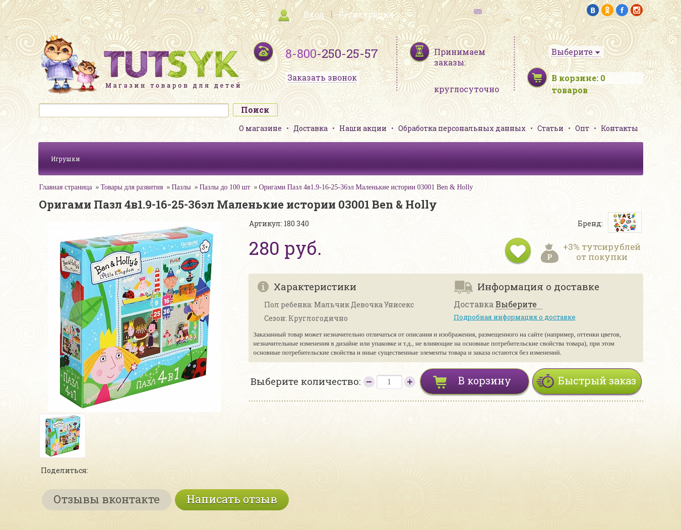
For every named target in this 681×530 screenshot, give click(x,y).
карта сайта (176, 10)
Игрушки (65, 159)
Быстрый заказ (597, 380)
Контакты (619, 128)
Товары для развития (131, 187)
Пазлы (181, 187)
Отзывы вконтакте (106, 499)
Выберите (516, 304)
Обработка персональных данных (462, 128)
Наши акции (363, 128)
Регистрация (366, 14)
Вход (313, 14)
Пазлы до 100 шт (225, 187)
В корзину (484, 380)
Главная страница (65, 187)
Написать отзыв (232, 499)
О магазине (260, 128)
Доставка (310, 128)
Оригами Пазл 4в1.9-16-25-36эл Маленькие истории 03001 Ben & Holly (366, 187)
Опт (582, 128)
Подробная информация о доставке (515, 316)
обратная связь (505, 10)
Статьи (550, 128)
